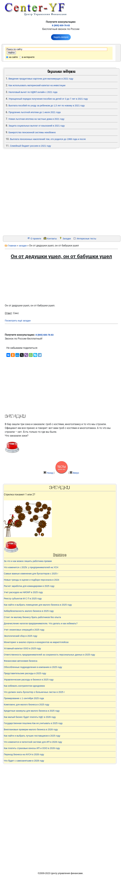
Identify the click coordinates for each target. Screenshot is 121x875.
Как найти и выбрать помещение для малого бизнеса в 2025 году (38, 604)
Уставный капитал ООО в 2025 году (22, 648)
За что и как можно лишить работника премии (28, 561)
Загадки (67, 238)
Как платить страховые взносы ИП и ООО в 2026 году (32, 748)
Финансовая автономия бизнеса (20, 661)
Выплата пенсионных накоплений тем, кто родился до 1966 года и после (48, 139)
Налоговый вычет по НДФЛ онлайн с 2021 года (32, 92)
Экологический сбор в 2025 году (20, 636)
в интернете (28, 57)
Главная (12, 245)
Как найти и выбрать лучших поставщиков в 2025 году (32, 735)
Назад (50, 473)
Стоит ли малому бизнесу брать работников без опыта (32, 617)
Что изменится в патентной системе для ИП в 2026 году (33, 742)
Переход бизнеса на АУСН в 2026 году (24, 754)
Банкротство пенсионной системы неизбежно (32, 132)
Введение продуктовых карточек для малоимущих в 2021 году (40, 78)
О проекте (36, 238)
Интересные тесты (86, 238)
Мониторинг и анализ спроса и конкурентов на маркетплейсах (36, 642)
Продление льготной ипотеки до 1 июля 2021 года (34, 112)
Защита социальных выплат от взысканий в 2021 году (36, 125)
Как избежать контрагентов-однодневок (24, 686)
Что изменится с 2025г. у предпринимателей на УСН (31, 567)
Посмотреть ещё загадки (18, 320)
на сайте (13, 57)
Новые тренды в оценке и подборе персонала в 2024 (31, 580)
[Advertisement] (22, 192)
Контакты (52, 238)
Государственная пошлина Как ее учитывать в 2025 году (33, 723)
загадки (23, 245)
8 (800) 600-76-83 (61, 25)
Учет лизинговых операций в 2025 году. (24, 629)
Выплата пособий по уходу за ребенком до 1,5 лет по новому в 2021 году (46, 105)
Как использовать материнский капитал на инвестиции (36, 85)
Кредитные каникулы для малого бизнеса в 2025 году (32, 710)
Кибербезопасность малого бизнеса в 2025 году (29, 611)
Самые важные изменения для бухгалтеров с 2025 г (31, 573)
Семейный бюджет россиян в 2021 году (30, 146)
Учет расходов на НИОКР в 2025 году (23, 592)
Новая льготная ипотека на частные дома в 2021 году (36, 119)
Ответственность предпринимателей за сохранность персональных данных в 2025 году (49, 654)
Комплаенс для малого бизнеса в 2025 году (26, 704)
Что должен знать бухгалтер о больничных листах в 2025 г (34, 692)
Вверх (76, 473)
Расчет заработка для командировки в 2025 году (29, 586)
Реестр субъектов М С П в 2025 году (23, 598)
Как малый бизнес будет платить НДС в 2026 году (30, 717)
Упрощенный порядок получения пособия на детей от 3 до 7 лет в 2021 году (48, 99)
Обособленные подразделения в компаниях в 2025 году (33, 667)
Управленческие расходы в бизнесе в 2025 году (29, 679)
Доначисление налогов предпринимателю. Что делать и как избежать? (40, 623)
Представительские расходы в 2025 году (25, 673)
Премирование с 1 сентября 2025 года (24, 698)
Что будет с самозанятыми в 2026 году (24, 760)
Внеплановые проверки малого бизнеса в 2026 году (31, 729)
